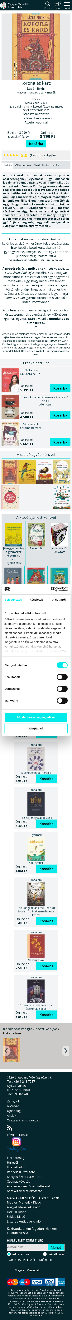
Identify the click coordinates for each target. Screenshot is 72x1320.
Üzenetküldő (16, 1167)
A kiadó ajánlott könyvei (36, 517)
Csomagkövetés (18, 1181)
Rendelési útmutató (21, 1172)
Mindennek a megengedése (36, 717)
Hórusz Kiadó (16, 1212)
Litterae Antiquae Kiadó (24, 1221)
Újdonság (14, 1111)
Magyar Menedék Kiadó (24, 1202)
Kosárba (36, 143)
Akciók (11, 1115)
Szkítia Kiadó (16, 1217)
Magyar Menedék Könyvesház (14, 7)
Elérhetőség (15, 1158)
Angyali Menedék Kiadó (24, 1207)
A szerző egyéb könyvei (36, 454)
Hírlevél (12, 1162)
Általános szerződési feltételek (29, 1186)
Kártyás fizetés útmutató (24, 1177)
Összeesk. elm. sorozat (23, 1120)
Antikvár (13, 1106)
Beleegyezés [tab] (13, 599)
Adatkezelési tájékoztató (24, 1191)
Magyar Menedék (27, 1270)
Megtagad (36, 728)
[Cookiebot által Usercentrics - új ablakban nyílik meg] (51, 589)
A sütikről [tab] (59, 599)
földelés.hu (36, 1315)
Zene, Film (14, 1101)
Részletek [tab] (36, 599)
